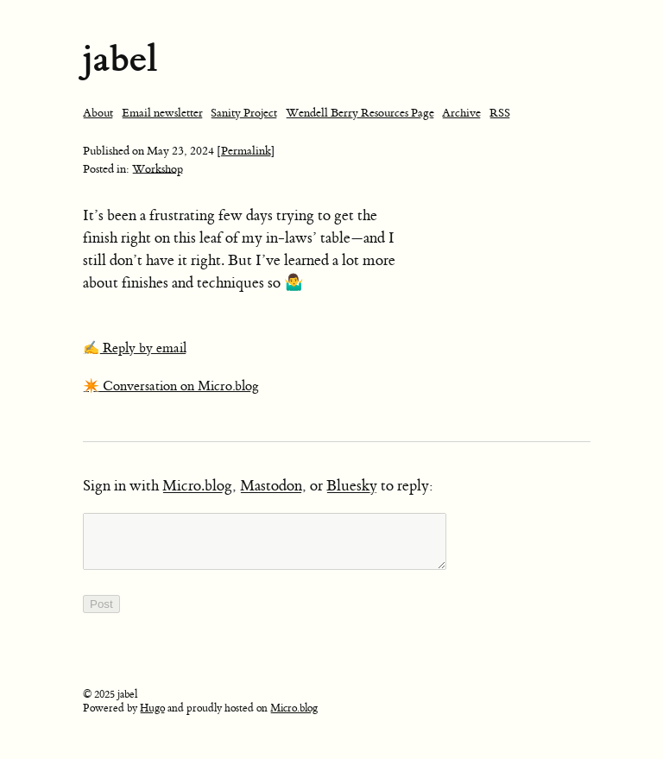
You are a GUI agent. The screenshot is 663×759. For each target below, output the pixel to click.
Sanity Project (244, 112)
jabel (120, 58)
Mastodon (271, 486)
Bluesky (351, 486)
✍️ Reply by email (134, 348)
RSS (499, 112)
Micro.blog (197, 486)
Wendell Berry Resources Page (360, 112)
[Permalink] (246, 150)
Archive (461, 112)
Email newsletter (162, 112)
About (98, 112)
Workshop (157, 168)
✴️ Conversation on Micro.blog (171, 386)
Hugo (152, 718)
